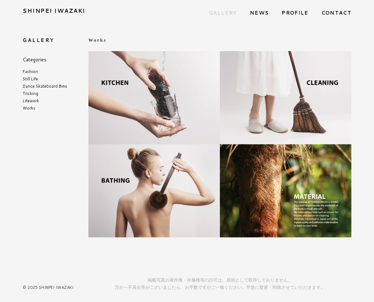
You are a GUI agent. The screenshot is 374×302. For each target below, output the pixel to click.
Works (29, 108)
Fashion (30, 71)
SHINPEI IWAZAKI (54, 11)
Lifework (31, 101)
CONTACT (336, 12)
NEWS (259, 12)
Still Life (30, 79)
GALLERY (223, 12)
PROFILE (295, 12)
